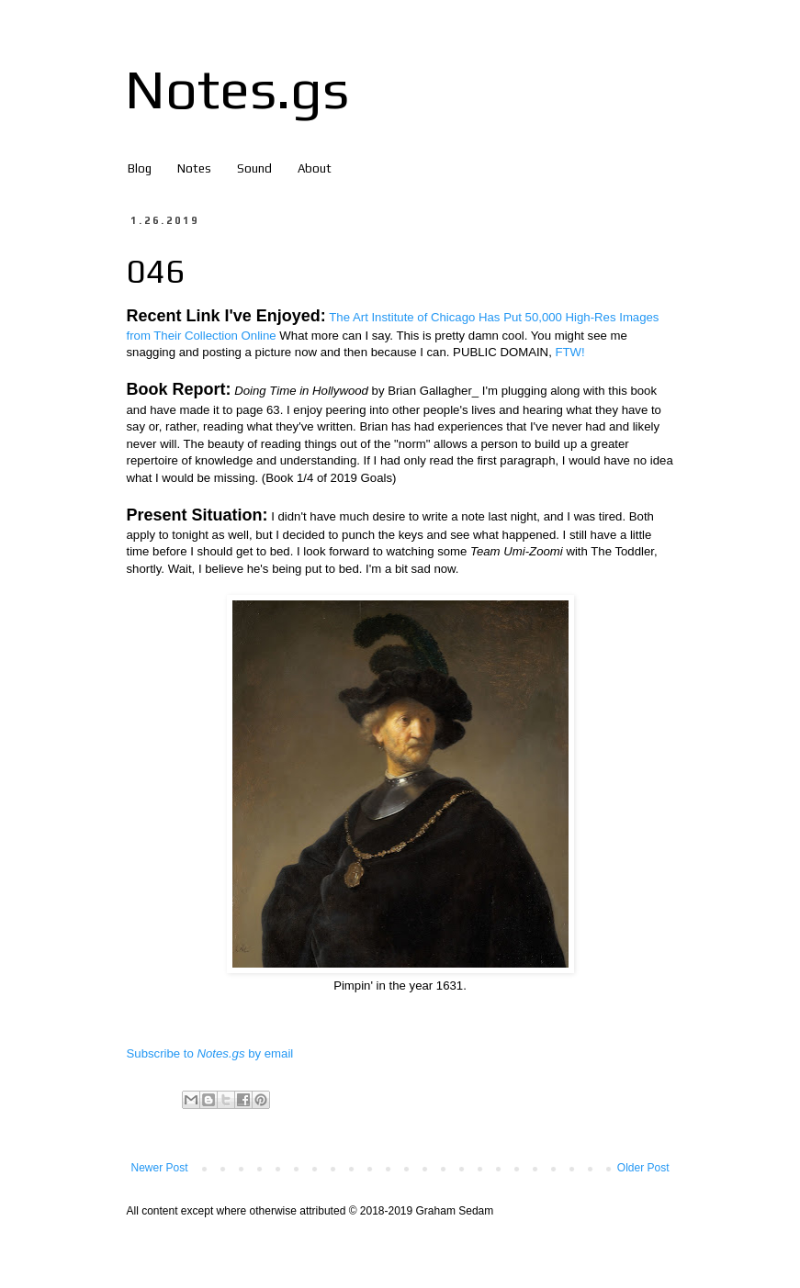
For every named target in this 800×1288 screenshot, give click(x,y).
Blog (140, 168)
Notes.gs (237, 88)
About (315, 168)
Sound (254, 168)
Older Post (643, 1167)
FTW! (569, 352)
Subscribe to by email (210, 1053)
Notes (194, 168)
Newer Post (159, 1167)
